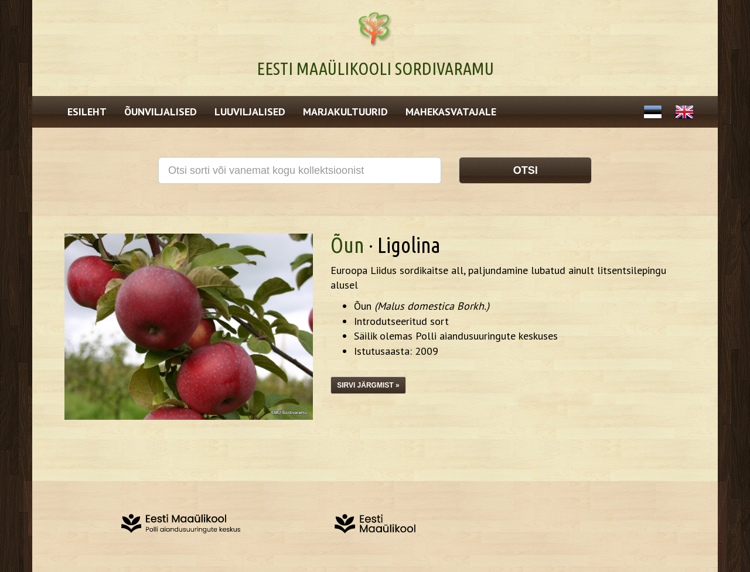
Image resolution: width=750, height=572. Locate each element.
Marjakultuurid (345, 111)
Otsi (525, 170)
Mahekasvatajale (450, 111)
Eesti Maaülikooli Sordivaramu (375, 68)
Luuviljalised (249, 111)
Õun (347, 245)
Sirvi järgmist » (368, 385)
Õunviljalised (160, 111)
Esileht (87, 111)
